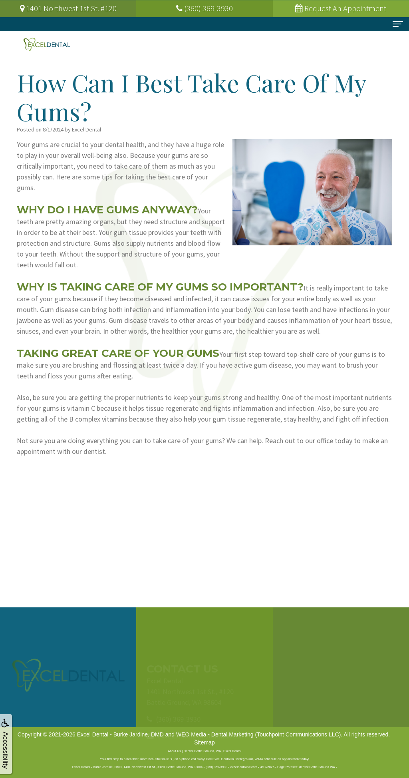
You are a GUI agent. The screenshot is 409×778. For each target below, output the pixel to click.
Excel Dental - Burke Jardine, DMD (120, 734)
